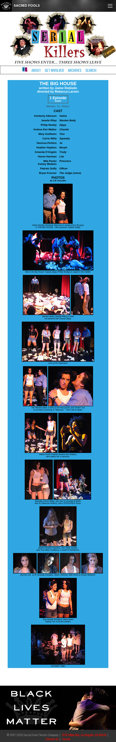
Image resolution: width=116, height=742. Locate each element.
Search (90, 70)
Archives (74, 70)
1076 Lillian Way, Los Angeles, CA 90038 (84, 735)
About (36, 70)
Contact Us (52, 739)
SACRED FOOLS (20, 5)
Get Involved (54, 70)
